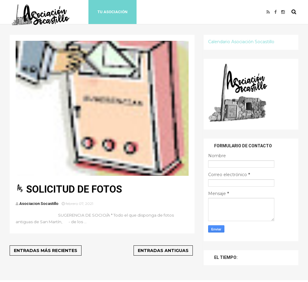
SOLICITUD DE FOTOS (74, 189)
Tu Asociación (112, 12)
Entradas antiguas (163, 250)
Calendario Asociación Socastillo (241, 41)
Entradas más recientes (45, 250)
